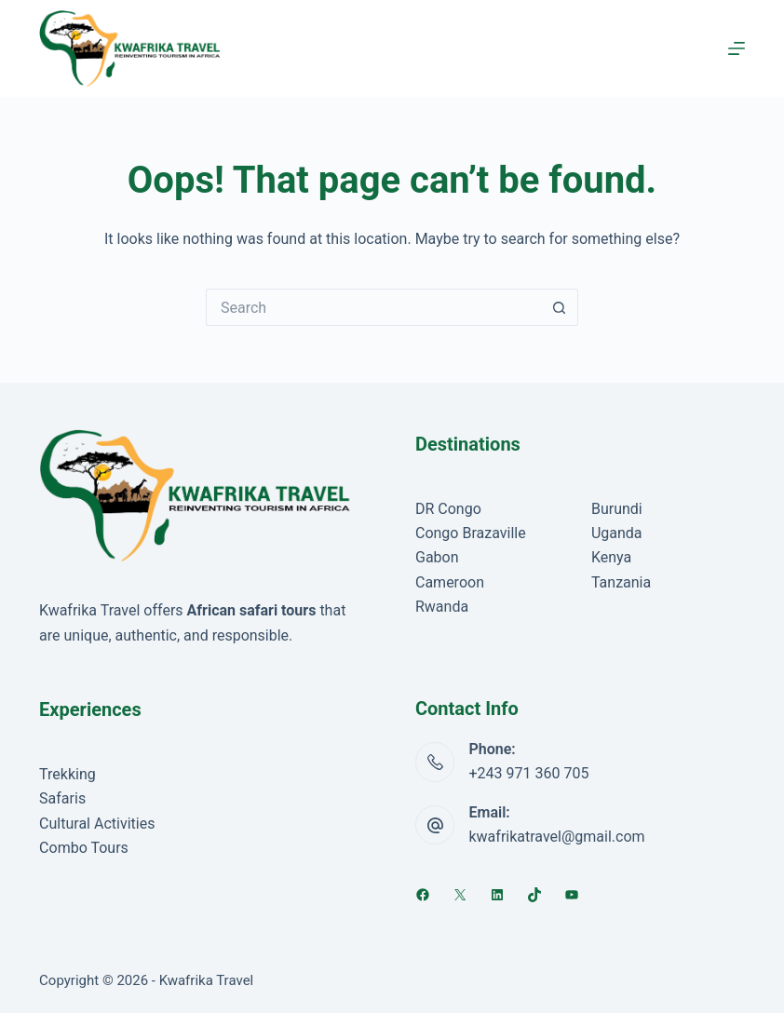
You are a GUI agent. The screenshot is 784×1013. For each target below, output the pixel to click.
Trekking (67, 774)
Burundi (616, 509)
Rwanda (441, 606)
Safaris (62, 798)
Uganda (616, 533)
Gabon (437, 557)
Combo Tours (83, 848)
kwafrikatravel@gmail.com (556, 836)
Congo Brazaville (470, 533)
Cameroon (449, 582)
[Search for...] (373, 307)
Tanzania (621, 582)
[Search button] (559, 307)
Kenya (611, 557)
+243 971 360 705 (528, 773)
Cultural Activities (97, 823)
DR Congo (448, 509)
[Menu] (736, 48)
